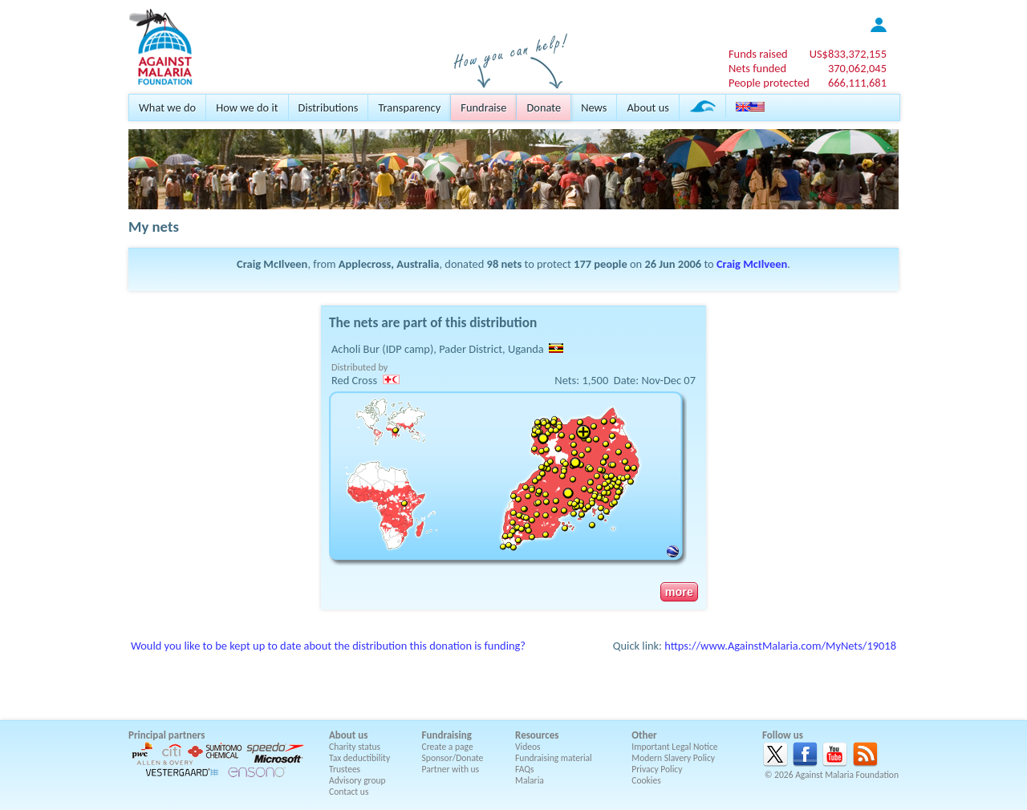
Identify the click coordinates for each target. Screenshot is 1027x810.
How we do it (247, 107)
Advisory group (357, 780)
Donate (543, 107)
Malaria (529, 780)
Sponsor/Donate (453, 757)
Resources (536, 735)
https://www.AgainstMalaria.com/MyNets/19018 (780, 645)
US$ (848, 54)
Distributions (328, 107)
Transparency (409, 107)
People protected (769, 82)
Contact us (348, 791)
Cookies (646, 780)
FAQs (524, 769)
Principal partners (166, 735)
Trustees (344, 769)
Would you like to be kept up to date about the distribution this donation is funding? (328, 645)
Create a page (447, 746)
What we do (167, 107)
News (594, 107)
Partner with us (451, 769)
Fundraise (483, 107)
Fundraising (447, 735)
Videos (528, 746)
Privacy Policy (656, 769)
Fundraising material (553, 757)
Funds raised (758, 54)
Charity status (354, 746)
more (679, 591)
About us (647, 107)
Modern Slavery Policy (673, 757)
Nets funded (757, 68)
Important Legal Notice (674, 746)
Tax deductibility (359, 757)
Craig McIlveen (751, 264)
